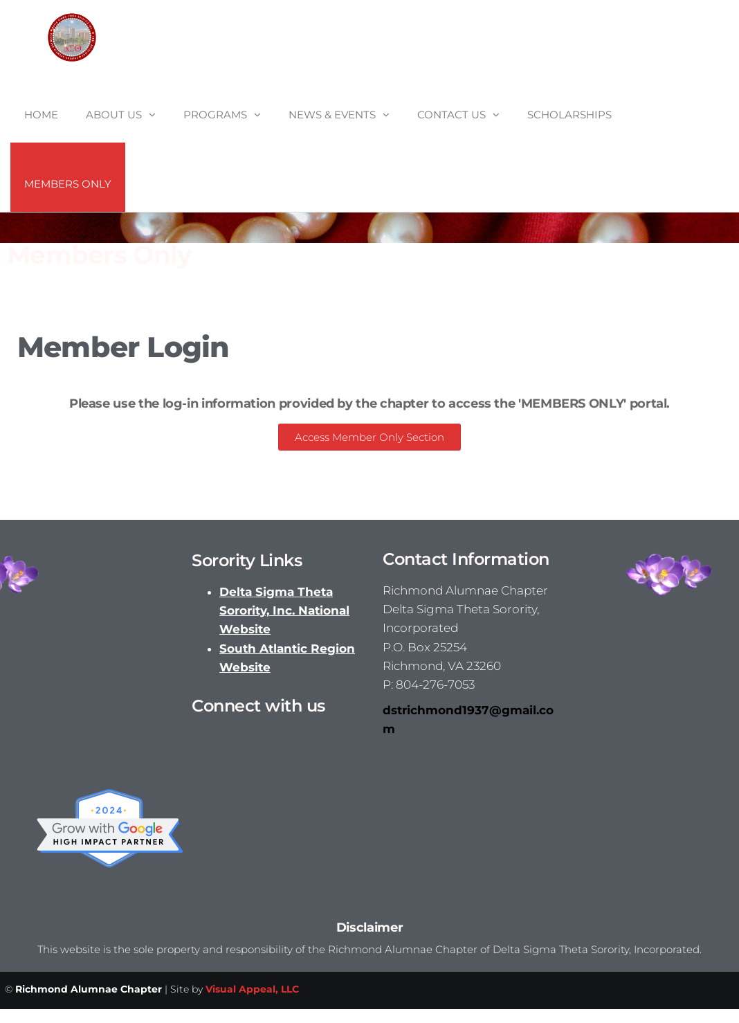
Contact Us (451, 114)
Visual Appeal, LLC (252, 989)
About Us (114, 114)
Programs (215, 114)
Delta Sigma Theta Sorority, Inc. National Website (284, 610)
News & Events (332, 114)
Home (41, 114)
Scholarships (569, 114)
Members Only (67, 183)
